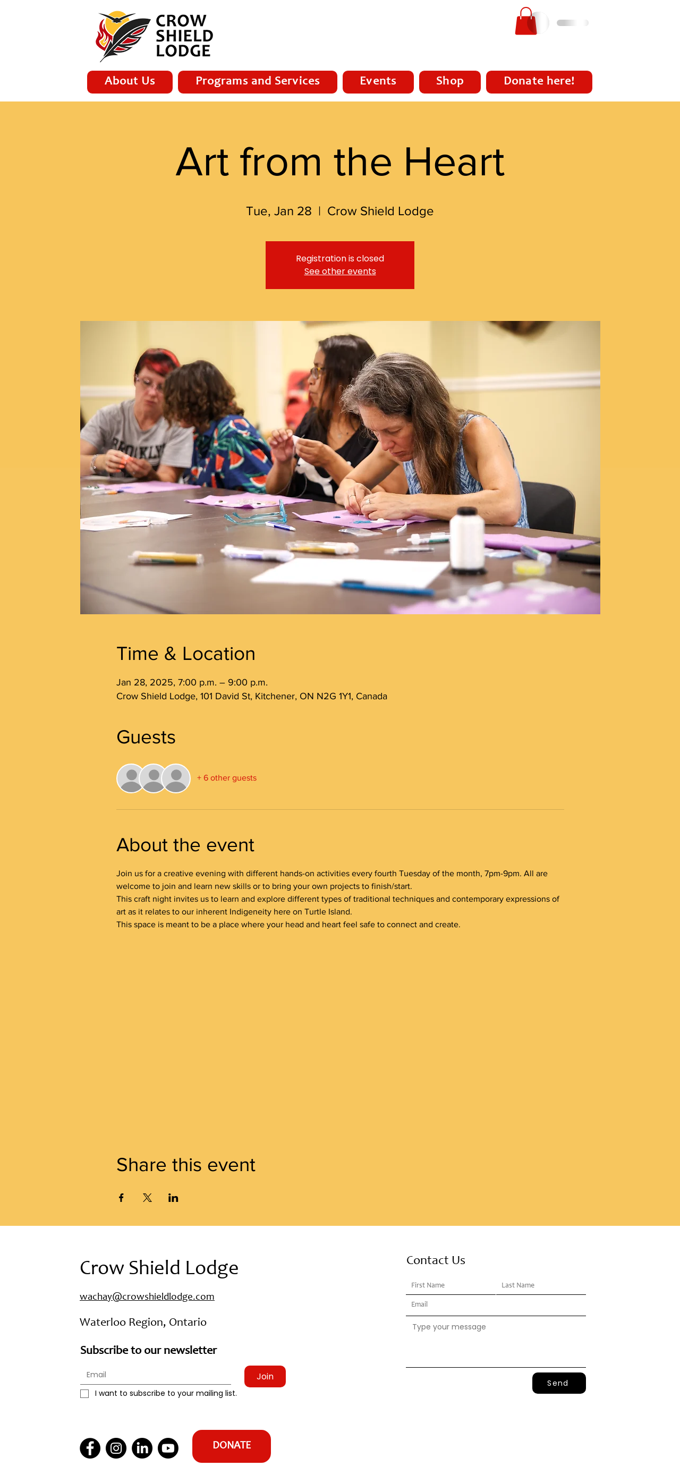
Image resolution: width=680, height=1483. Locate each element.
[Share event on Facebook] (121, 1197)
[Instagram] (116, 1448)
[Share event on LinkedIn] (173, 1197)
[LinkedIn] (142, 1448)
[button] (526, 21)
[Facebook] (90, 1448)
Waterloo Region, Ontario (143, 1323)
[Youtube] (168, 1448)
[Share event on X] (147, 1197)
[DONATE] (231, 1446)
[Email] (152, 1375)
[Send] (559, 1383)
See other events (340, 271)
